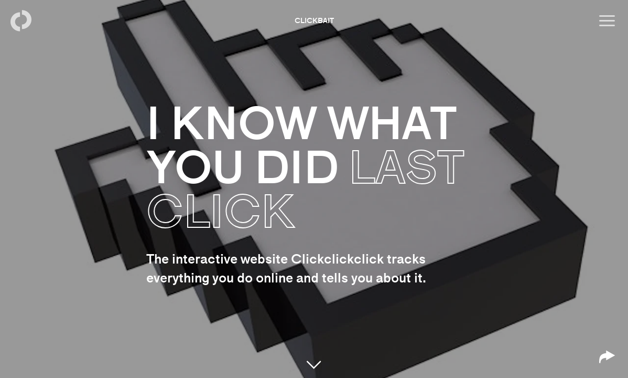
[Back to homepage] (21, 21)
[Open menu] (607, 21)
